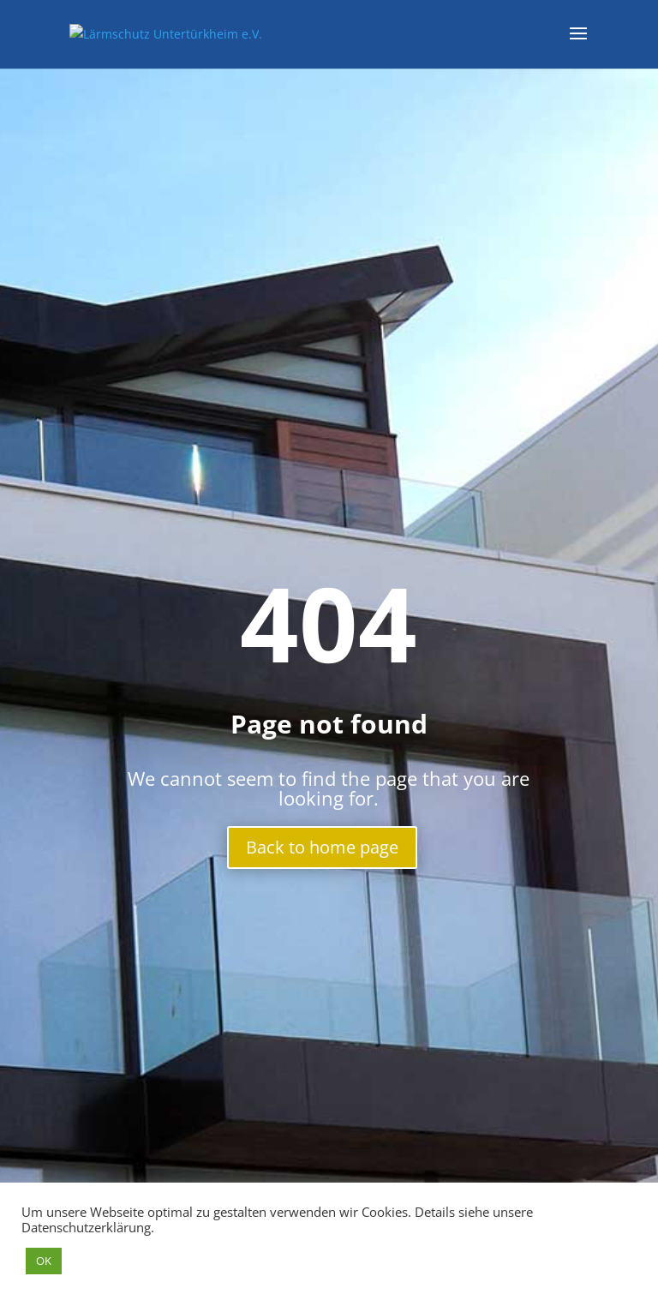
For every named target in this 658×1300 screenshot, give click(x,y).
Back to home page (322, 847)
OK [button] (43, 1260)
